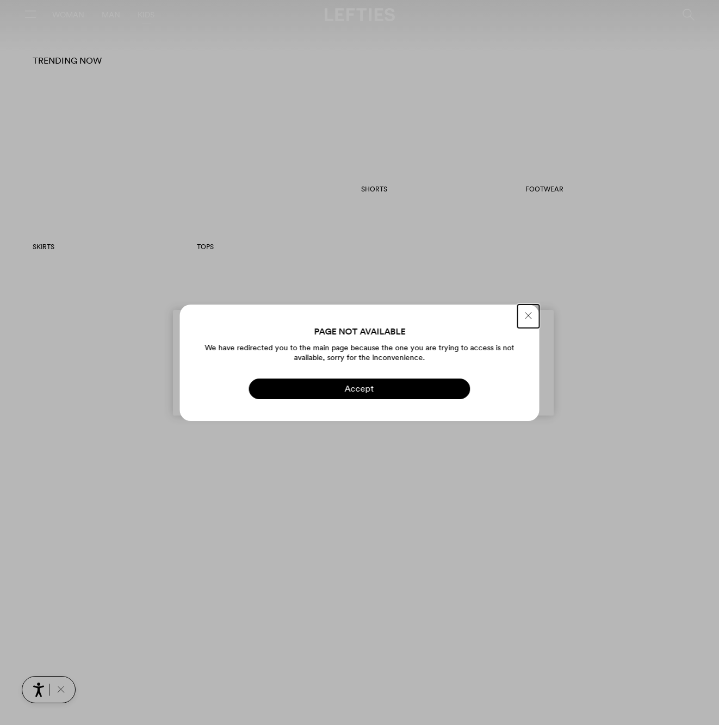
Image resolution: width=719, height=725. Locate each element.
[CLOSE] (529, 316)
